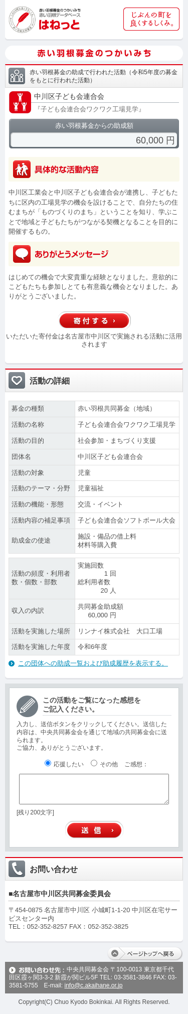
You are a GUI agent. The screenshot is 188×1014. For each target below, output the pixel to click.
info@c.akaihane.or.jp (93, 985)
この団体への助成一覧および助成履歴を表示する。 (93, 663)
